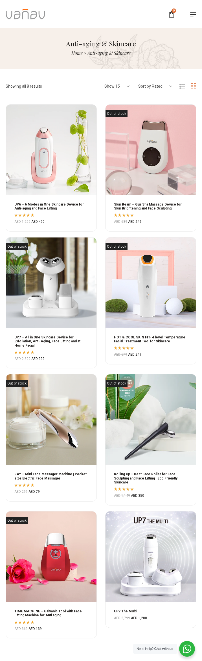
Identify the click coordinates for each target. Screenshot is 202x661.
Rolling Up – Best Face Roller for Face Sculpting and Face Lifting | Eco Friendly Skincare (145, 478)
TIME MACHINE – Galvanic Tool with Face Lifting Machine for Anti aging (48, 613)
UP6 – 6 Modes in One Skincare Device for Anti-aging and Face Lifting (49, 206)
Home (77, 53)
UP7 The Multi (125, 611)
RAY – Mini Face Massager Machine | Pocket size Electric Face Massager (50, 476)
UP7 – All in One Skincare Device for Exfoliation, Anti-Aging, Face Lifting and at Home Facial (47, 341)
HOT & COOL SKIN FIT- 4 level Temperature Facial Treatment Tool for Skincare (149, 339)
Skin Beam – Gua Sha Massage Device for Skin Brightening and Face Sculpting (148, 206)
